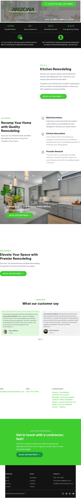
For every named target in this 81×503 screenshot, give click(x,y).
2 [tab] (40, 339)
